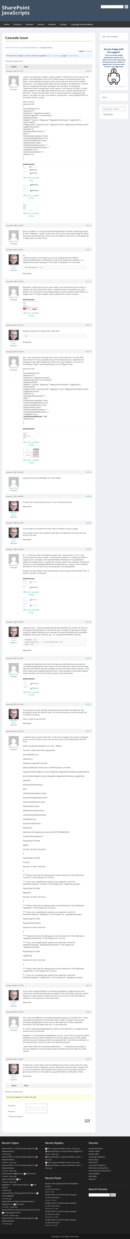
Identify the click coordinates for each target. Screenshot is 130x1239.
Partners (29, 24)
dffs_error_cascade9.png (31, 611)
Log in (104, 97)
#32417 (88, 731)
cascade (88, 51)
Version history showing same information (18, 1193)
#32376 (88, 325)
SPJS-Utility (93, 1176)
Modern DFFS (94, 1154)
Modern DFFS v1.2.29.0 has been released (17, 1218)
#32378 (88, 352)
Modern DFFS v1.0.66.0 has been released (60, 1220)
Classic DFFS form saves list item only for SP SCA (20, 1210)
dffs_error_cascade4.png (31, 314)
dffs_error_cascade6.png (31, 443)
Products (17, 24)
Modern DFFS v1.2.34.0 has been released (17, 1148)
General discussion (96, 1148)
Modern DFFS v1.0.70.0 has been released (60, 1195)
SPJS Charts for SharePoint (98, 1168)
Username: (12, 1106)
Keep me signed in (16, 1116)
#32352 (88, 71)
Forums (41, 24)
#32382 (88, 472)
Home (6, 24)
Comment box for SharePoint (100, 1171)
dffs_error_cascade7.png (31, 461)
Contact (63, 24)
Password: (11, 1111)
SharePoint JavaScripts (16, 10)
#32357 (88, 225)
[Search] (126, 6)
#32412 (88, 658)
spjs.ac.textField (8, 1179)
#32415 (88, 704)
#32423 (88, 1012)
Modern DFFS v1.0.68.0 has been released (60, 1203)
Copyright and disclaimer (82, 24)
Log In (87, 1121)
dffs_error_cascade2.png (31, 196)
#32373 (88, 281)
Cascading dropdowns (29, 47)
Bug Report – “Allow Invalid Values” (15, 1185)
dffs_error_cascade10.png (31, 693)
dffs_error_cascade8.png (31, 593)
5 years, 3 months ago (54, 56)
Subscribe (108, 114)
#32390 (88, 496)
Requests (92, 1179)
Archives (52, 24)
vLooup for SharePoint (97, 1165)
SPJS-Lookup (93, 1159)
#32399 (88, 549)
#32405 (88, 622)
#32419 (88, 985)
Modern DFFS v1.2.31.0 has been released (17, 1165)
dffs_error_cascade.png (31, 178)
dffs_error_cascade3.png (31, 214)
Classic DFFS (93, 1162)
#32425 (88, 1059)
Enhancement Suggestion (11, 1173)
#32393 (88, 523)
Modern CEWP (94, 1151)
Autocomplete (94, 1173)
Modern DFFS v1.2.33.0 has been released (17, 1157)
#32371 (88, 250)
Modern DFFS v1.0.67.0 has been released (60, 1211)
